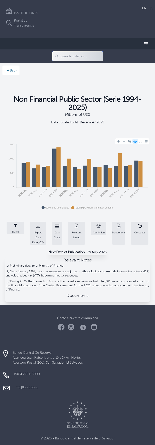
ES (151, 8)
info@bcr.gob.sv (26, 387)
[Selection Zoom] (129, 141)
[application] (77, 174)
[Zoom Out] (124, 141)
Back (12, 70)
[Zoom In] (118, 141)
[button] (55, 207)
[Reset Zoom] (140, 141)
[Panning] (135, 141)
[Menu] (146, 141)
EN (144, 8)
